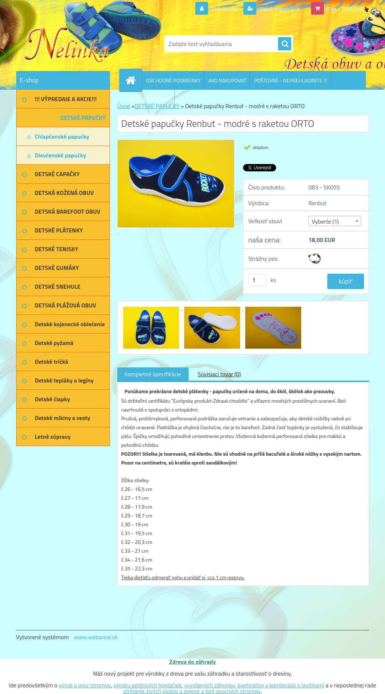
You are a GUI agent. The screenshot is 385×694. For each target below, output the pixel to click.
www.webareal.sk (96, 637)
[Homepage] (133, 80)
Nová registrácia (279, 8)
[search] (284, 44)
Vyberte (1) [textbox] (325, 221)
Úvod (123, 106)
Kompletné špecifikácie (153, 374)
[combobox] (335, 221)
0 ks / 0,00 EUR (345, 8)
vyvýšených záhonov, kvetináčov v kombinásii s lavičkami (254, 685)
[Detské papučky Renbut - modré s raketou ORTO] (151, 307)
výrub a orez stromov (85, 685)
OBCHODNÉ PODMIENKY (173, 80)
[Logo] (66, 43)
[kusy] (257, 280)
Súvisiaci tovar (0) (219, 374)
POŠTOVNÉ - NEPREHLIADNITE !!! (290, 80)
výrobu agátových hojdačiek (148, 685)
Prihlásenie (225, 8)
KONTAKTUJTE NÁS (150, 99)
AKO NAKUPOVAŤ (227, 80)
